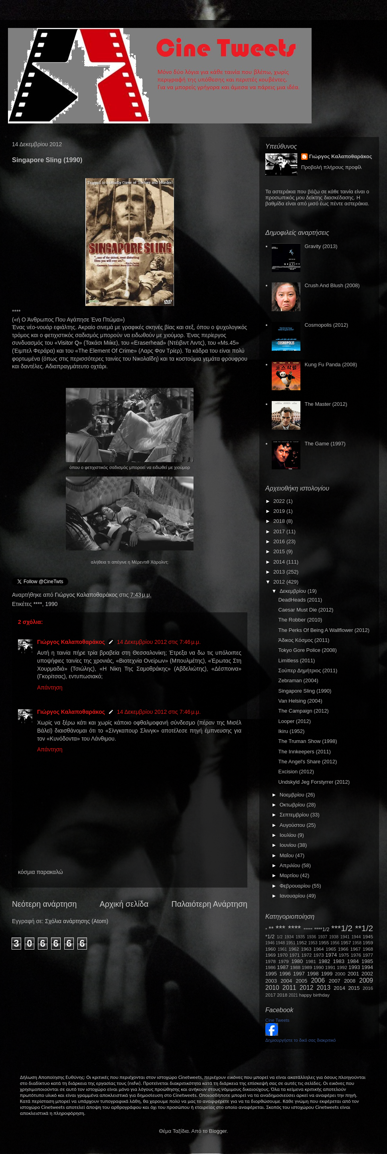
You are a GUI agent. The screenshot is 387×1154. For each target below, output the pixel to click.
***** (308, 929)
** (271, 929)
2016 (279, 541)
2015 (279, 551)
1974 (331, 955)
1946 (269, 943)
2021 (293, 995)
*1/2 (269, 936)
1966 (343, 948)
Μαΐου (287, 855)
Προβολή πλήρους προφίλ (331, 167)
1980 (297, 961)
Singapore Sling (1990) (304, 691)
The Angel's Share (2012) (307, 762)
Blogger (218, 1131)
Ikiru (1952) (291, 731)
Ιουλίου (289, 835)
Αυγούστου (293, 825)
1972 (306, 954)
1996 (285, 974)
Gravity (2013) (320, 246)
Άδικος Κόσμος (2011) (303, 640)
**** (38, 604)
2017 (279, 531)
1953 (312, 943)
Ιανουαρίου (293, 896)
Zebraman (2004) (298, 680)
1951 (290, 943)
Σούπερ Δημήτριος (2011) (307, 670)
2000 (340, 973)
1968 (368, 948)
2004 (286, 981)
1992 (342, 967)
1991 (330, 967)
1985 (367, 961)
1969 (270, 954)
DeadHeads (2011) (300, 600)
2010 (272, 987)
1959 (368, 942)
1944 (356, 937)
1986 (270, 967)
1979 (283, 961)
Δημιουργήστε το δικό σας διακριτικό (300, 1040)
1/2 (279, 937)
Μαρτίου (290, 875)
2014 (279, 562)
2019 (279, 511)
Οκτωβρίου (293, 805)
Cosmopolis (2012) (326, 325)
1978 (270, 961)
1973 (318, 954)
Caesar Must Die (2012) (305, 610)
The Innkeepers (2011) (304, 752)
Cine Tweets (277, 1020)
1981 (311, 961)
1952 (301, 942)
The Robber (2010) (300, 620)
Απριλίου (291, 865)
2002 (367, 974)
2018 (279, 521)
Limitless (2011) (296, 660)
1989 (307, 967)
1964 (318, 948)
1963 (306, 948)
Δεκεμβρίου (294, 591)
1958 (356, 943)
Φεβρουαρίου (296, 886)
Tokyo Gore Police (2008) (307, 650)
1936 (311, 937)
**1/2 (364, 928)
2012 (279, 582)
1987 (282, 967)
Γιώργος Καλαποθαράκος (87, 595)
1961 (282, 949)
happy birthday (314, 994)
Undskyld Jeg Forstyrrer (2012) (313, 782)
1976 (356, 954)
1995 (271, 974)
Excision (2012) (296, 772)
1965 (331, 948)
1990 (51, 604)
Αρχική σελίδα (124, 904)
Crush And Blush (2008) (331, 285)
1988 (295, 967)
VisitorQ (68, 343)
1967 (355, 948)
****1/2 (321, 929)
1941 (344, 937)
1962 (294, 948)
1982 (324, 961)
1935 (300, 937)
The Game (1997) (325, 444)
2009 (366, 980)
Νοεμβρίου (293, 795)
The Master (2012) (325, 404)
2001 (353, 974)
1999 (327, 974)
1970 (282, 954)
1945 (368, 936)
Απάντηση (50, 687)
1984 (353, 961)
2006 (318, 980)
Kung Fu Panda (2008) (330, 364)
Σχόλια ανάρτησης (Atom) (77, 921)
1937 (322, 937)
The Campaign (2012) (303, 711)
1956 (335, 943)
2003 (271, 981)
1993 (354, 967)
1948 (280, 943)
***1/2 (341, 928)
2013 (279, 572)
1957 (346, 942)
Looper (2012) (294, 721)
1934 (289, 937)
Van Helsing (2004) (300, 701)
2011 (289, 987)
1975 (344, 954)
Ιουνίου (289, 845)
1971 (294, 954)
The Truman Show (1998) (307, 741)
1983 (338, 961)
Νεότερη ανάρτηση (44, 904)
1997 (299, 974)
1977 (368, 954)
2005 (301, 981)
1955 (323, 942)
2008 (349, 981)
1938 (333, 937)
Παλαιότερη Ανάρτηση (210, 904)
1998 (313, 974)
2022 (279, 501)
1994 (367, 967)
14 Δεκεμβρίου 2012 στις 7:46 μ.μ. (159, 642)
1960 (270, 948)
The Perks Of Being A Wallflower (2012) (323, 630)
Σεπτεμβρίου (295, 815)
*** (280, 928)
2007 (334, 981)
